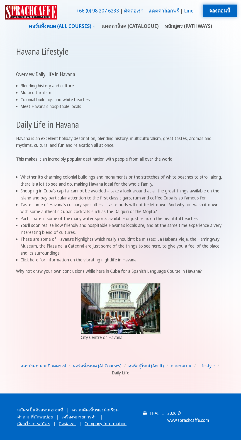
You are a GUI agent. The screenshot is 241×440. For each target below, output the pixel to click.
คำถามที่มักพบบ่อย (35, 417)
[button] (153, 413)
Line (188, 10)
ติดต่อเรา (134, 10)
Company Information (106, 424)
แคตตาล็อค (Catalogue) (130, 26)
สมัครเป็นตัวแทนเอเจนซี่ (40, 410)
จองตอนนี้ (219, 10)
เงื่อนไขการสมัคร (33, 424)
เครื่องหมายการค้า (79, 417)
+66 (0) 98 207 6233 (97, 10)
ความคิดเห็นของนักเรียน (95, 410)
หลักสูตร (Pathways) (188, 26)
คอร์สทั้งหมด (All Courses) (60, 26)
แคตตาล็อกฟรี (163, 10)
